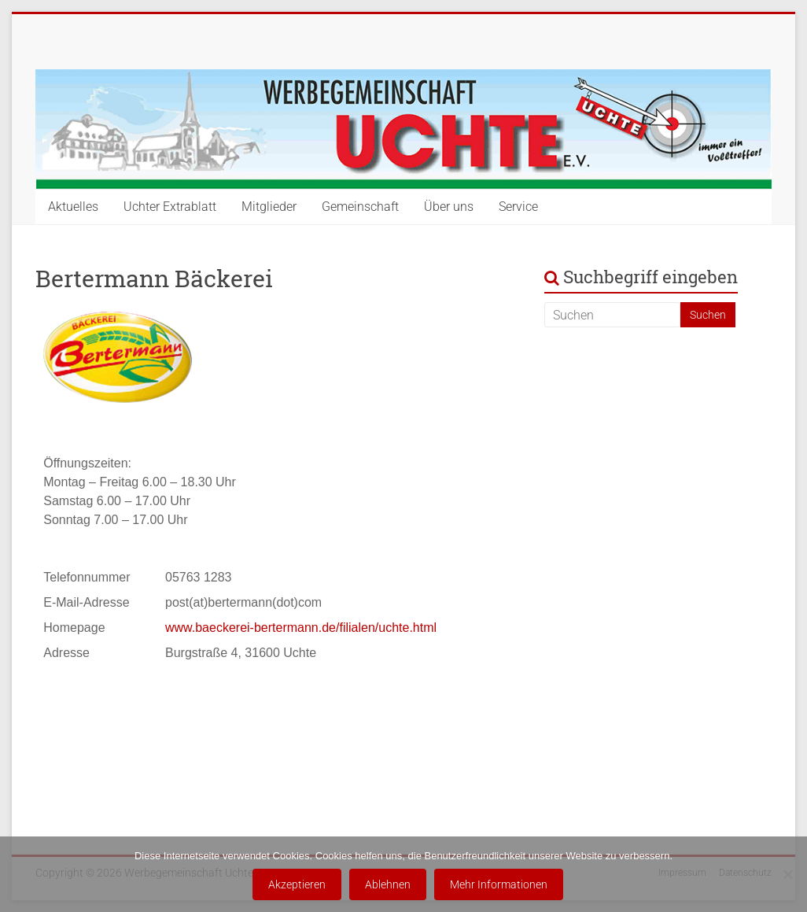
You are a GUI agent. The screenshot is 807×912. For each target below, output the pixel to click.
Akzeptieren (297, 884)
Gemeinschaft (360, 206)
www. (180, 627)
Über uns (449, 206)
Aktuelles (73, 206)
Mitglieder (269, 206)
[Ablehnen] (787, 874)
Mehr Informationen (498, 884)
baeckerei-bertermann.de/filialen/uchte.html (316, 627)
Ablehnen (388, 884)
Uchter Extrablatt (169, 206)
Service (518, 206)
